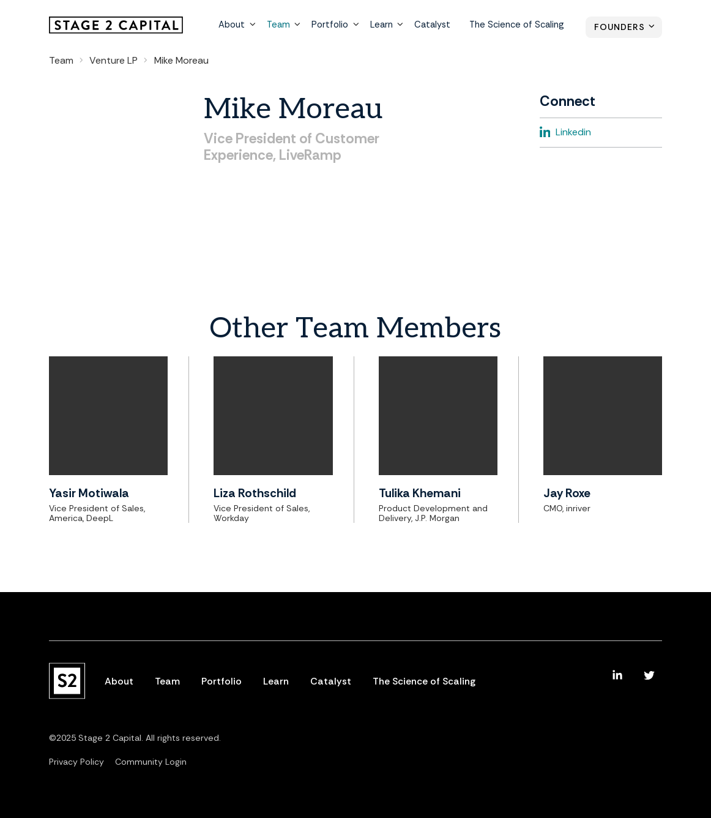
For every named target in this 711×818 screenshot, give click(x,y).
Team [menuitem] (284, 25)
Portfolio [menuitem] (334, 25)
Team (61, 60)
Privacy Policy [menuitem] (76, 761)
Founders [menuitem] (619, 27)
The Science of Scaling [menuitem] (517, 25)
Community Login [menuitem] (151, 761)
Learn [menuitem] (385, 25)
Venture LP (113, 60)
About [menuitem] (238, 25)
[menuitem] (617, 675)
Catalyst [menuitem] (435, 25)
